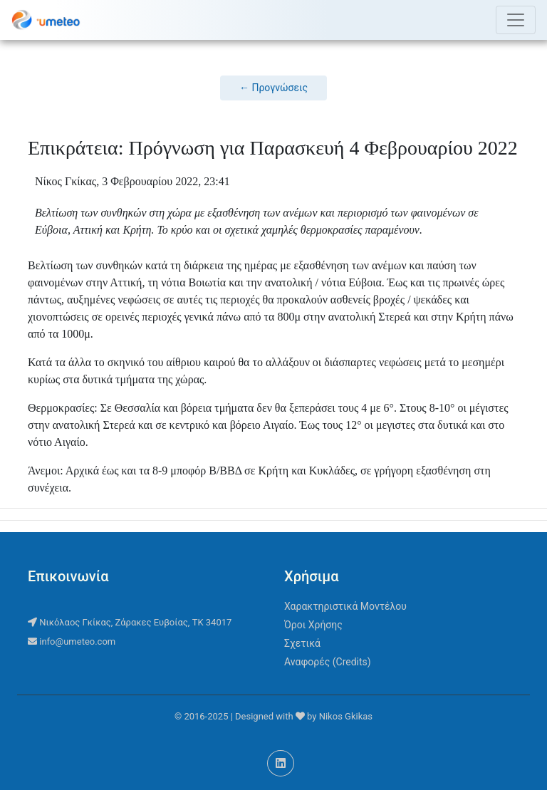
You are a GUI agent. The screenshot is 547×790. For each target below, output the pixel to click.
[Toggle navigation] (516, 20)
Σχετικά (302, 643)
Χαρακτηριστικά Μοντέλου (345, 606)
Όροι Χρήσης (313, 624)
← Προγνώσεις (273, 87)
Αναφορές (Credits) (327, 661)
